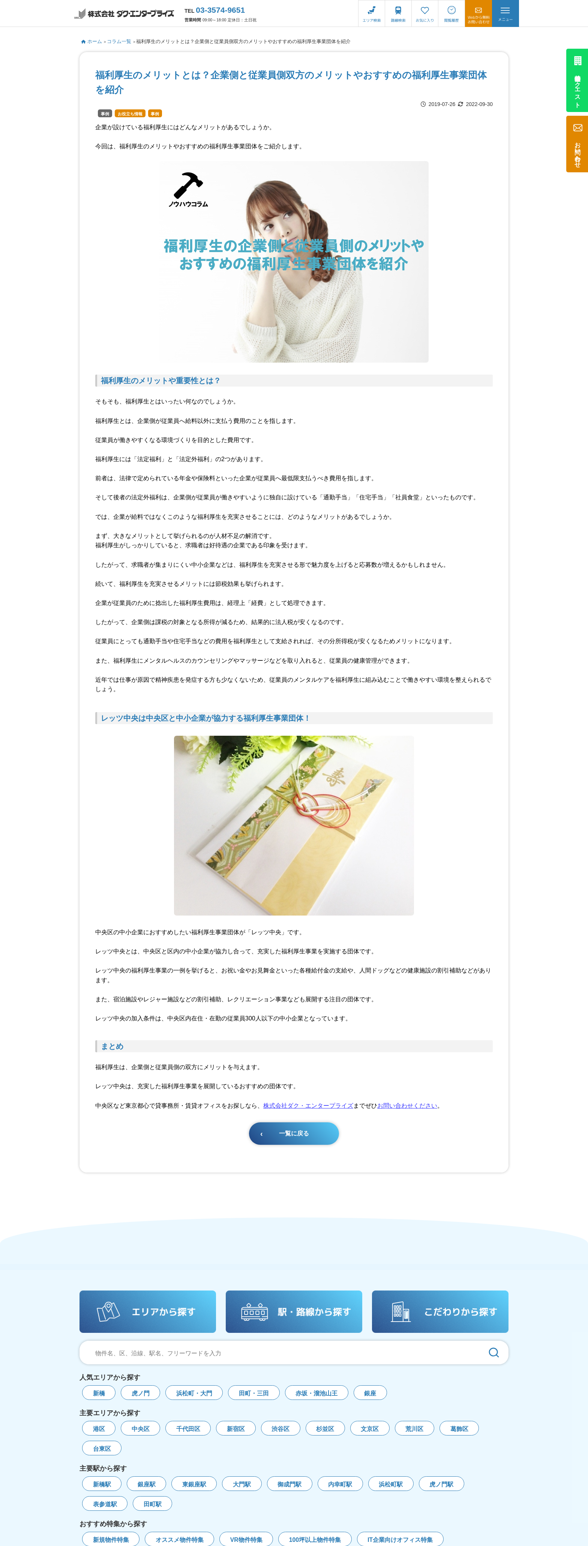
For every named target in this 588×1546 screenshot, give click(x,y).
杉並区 (325, 1429)
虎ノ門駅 (441, 1484)
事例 (105, 114)
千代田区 (188, 1429)
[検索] (493, 1352)
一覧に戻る (294, 1133)
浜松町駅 (391, 1484)
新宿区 (236, 1429)
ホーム (91, 41)
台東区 (102, 1449)
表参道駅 (105, 1504)
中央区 (141, 1429)
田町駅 (153, 1504)
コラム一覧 (119, 41)
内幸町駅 (340, 1484)
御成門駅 (290, 1484)
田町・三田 (254, 1393)
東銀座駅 (194, 1484)
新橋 (99, 1393)
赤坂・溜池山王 (317, 1393)
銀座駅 (147, 1484)
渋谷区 (281, 1429)
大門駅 (242, 1484)
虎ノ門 (141, 1393)
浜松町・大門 (194, 1393)
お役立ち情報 (130, 114)
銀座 (370, 1393)
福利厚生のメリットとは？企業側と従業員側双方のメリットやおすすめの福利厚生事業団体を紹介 (243, 41)
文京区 (370, 1429)
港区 (99, 1429)
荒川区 (414, 1429)
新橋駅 (102, 1484)
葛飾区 (459, 1429)
